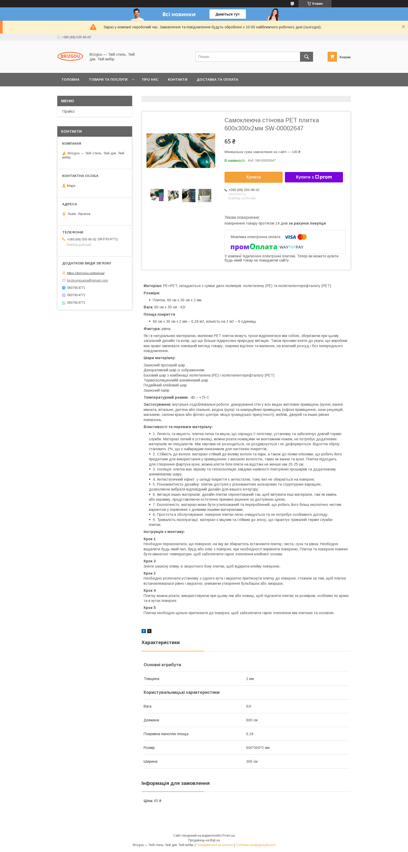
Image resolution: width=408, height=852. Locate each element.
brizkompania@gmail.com (87, 280)
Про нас (150, 79)
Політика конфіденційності (255, 845)
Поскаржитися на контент (214, 845)
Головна (70, 79)
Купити (253, 177)
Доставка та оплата (217, 79)
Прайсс (68, 111)
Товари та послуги (108, 79)
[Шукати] (306, 57)
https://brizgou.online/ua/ (86, 273)
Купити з (314, 177)
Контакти (177, 79)
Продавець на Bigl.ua (204, 840)
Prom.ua (228, 835)
